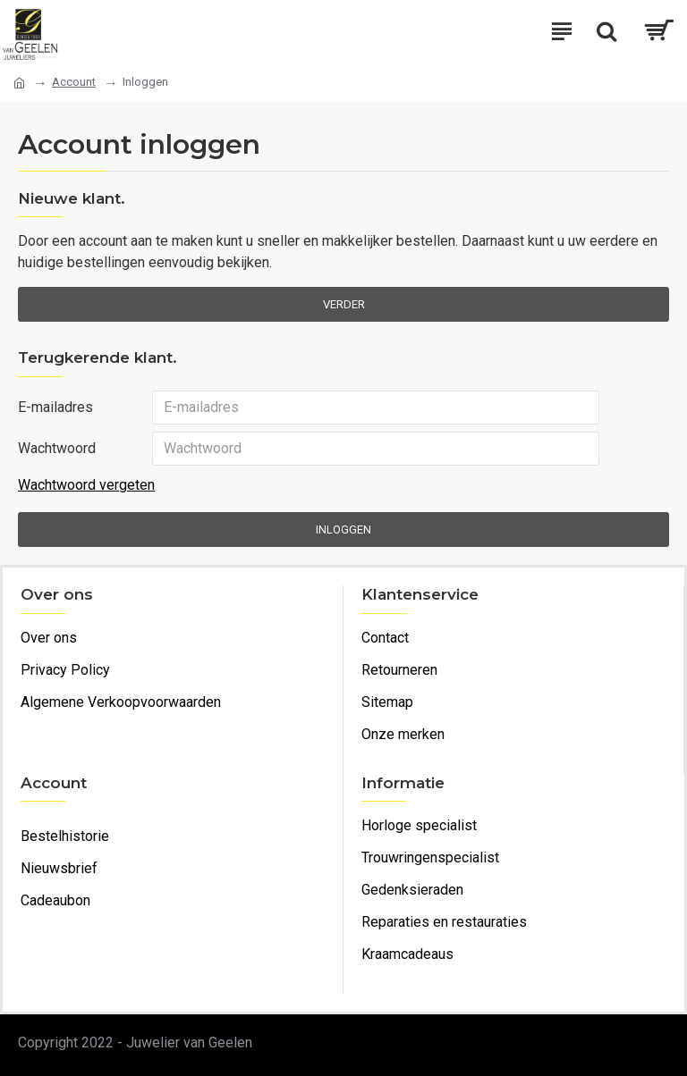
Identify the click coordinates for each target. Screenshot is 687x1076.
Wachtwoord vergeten (86, 484)
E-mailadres (55, 407)
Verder (344, 304)
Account (74, 81)
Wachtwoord (57, 448)
